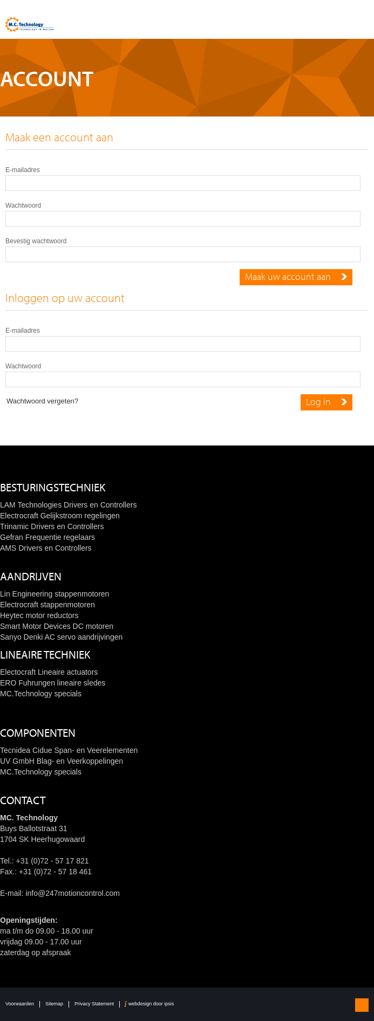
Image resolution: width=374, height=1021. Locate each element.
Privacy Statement (94, 1003)
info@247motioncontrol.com (72, 893)
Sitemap (54, 1003)
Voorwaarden (19, 1003)
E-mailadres (22, 170)
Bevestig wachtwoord (35, 241)
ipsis (169, 1003)
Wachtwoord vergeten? (42, 401)
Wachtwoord (23, 205)
